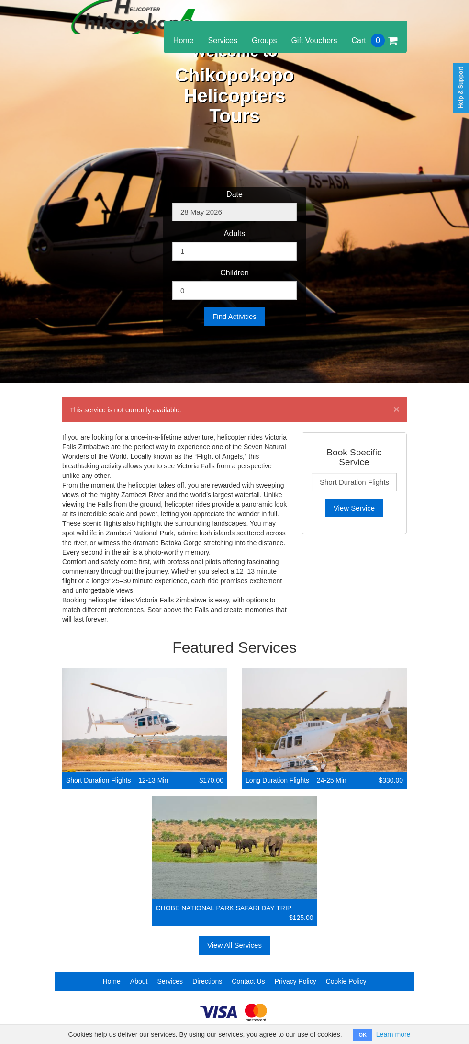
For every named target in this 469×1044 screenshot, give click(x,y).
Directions (207, 981)
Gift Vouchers (314, 40)
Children (234, 273)
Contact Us (248, 981)
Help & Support (461, 87)
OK (362, 1035)
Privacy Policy (295, 981)
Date (234, 194)
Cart (374, 40)
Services (222, 40)
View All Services (234, 945)
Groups (264, 40)
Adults (234, 233)
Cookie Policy (346, 981)
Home (183, 40)
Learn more (393, 1034)
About (139, 981)
